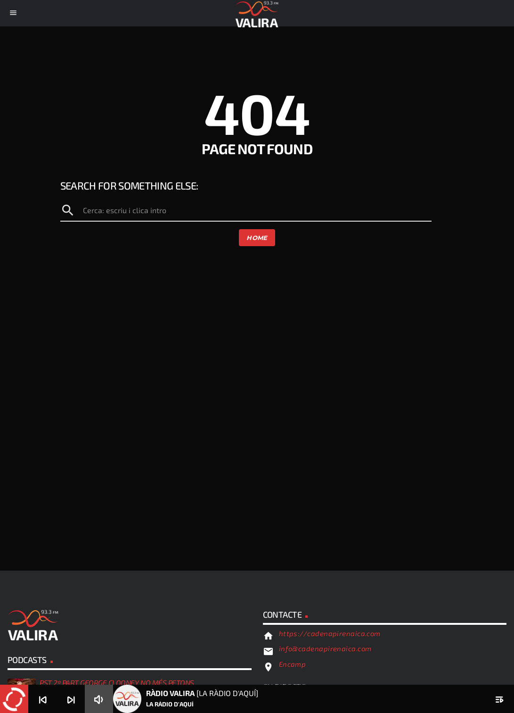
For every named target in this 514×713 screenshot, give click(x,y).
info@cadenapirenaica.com (325, 648)
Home (257, 237)
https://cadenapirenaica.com (330, 633)
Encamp (292, 664)
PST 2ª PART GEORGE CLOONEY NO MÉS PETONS (117, 682)
